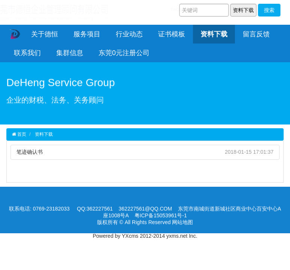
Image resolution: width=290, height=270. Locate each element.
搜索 (270, 10)
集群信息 (69, 53)
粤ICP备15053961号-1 (161, 216)
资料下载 (213, 34)
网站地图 (182, 223)
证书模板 (171, 34)
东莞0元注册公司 (124, 53)
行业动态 (129, 34)
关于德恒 (44, 34)
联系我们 (27, 53)
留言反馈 (256, 34)
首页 (21, 134)
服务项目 (86, 34)
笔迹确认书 (29, 152)
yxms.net (176, 236)
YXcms (130, 236)
